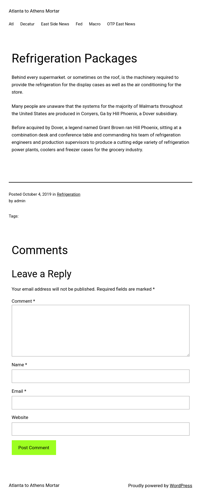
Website (20, 417)
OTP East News (121, 24)
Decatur (27, 24)
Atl (11, 24)
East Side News (55, 24)
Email (19, 391)
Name (19, 364)
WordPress (181, 485)
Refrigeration (68, 194)
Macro (94, 24)
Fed (79, 24)
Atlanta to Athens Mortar (34, 11)
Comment (23, 301)
